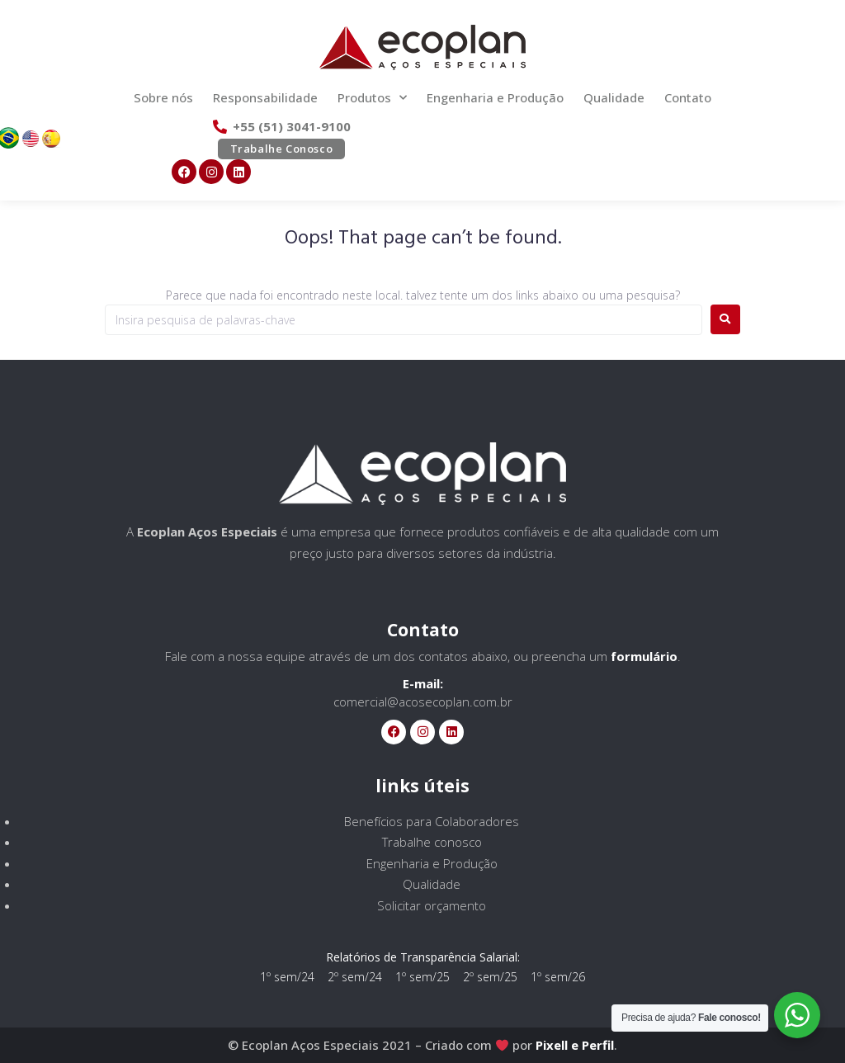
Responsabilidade (265, 97)
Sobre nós (163, 97)
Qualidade (613, 97)
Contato (687, 97)
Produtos (372, 98)
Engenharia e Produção (495, 97)
